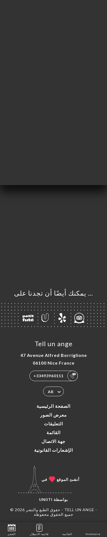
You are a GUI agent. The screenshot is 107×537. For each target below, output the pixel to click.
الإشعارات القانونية (53, 450)
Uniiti (46, 499)
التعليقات (53, 423)
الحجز (12, 529)
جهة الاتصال (53, 441)
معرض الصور (53, 414)
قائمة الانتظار (39, 529)
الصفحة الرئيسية (53, 406)
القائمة (53, 432)
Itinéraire (93, 529)
